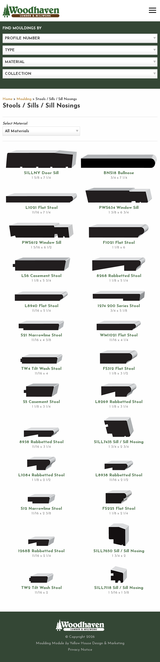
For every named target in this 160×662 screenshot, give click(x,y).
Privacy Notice (80, 650)
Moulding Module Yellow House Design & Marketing (80, 643)
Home (7, 99)
